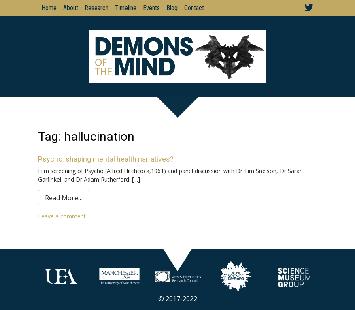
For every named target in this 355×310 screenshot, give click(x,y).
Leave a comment (62, 216)
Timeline (125, 8)
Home (49, 8)
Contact (194, 8)
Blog (172, 8)
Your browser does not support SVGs (61, 276)
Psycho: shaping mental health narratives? (106, 159)
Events (151, 8)
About (70, 8)
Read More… (64, 197)
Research (96, 8)
